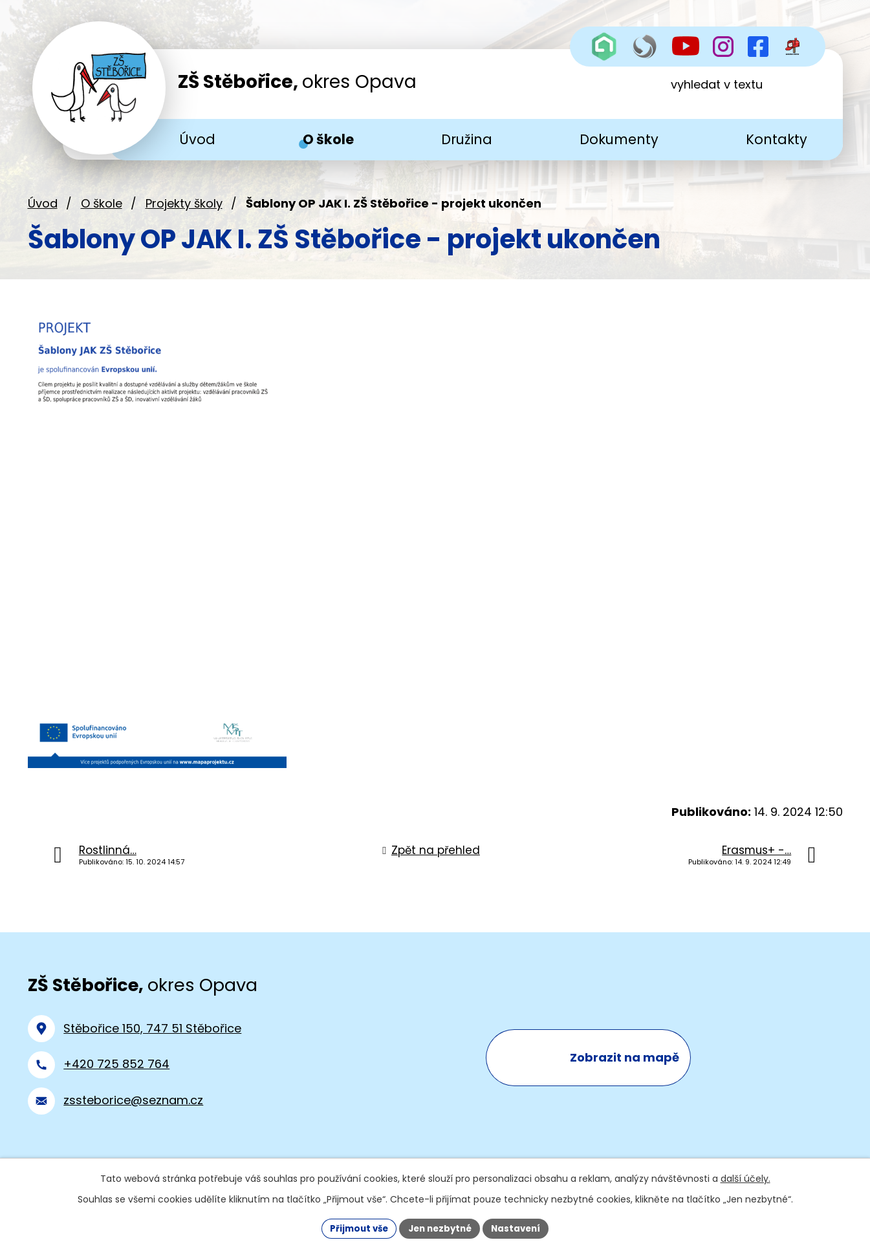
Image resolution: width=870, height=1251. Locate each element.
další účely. (745, 1177)
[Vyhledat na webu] (741, 93)
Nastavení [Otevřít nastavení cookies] (521, 1227)
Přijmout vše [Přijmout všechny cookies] (355, 1227)
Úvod (43, 212)
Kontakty (776, 139)
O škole (101, 212)
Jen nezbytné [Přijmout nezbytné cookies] (440, 1227)
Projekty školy (184, 212)
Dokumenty (619, 139)
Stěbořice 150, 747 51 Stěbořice (152, 1037)
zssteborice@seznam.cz (133, 1108)
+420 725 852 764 (116, 1072)
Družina (466, 139)
